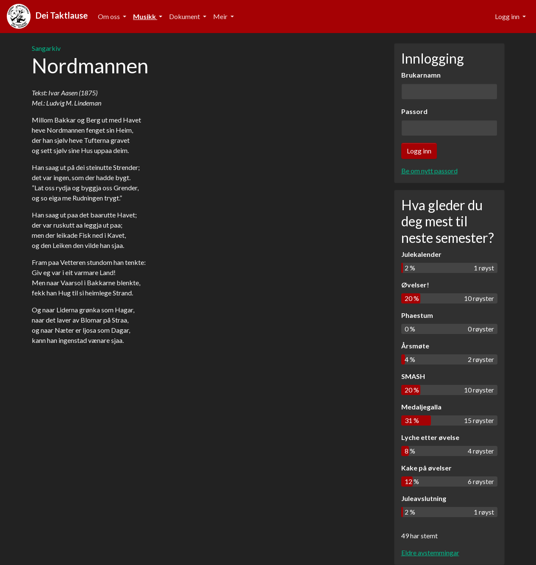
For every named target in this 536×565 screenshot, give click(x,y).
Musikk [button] (145, 16)
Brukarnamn (421, 75)
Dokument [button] (185, 16)
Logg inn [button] (508, 16)
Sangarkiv (46, 48)
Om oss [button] (109, 16)
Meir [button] (221, 16)
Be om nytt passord (429, 171)
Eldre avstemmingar (430, 552)
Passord (414, 111)
